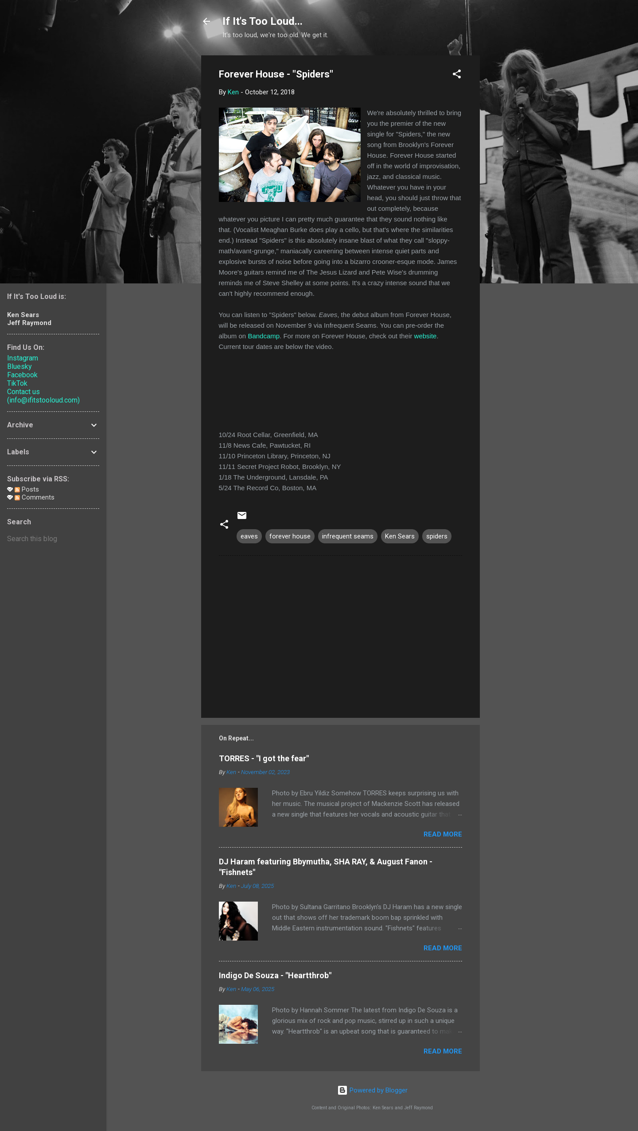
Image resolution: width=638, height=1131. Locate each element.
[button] (456, 75)
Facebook (22, 375)
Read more (443, 834)
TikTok (17, 383)
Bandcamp (264, 336)
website (425, 336)
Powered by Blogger (372, 1090)
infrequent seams (347, 536)
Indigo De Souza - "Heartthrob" (275, 975)
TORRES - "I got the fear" (264, 758)
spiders (436, 536)
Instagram (22, 358)
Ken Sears (400, 536)
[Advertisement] (515, 188)
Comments (34, 497)
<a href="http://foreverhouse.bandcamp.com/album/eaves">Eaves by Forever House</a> (340, 389)
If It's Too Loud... (262, 21)
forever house (290, 536)
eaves (249, 536)
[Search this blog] (53, 539)
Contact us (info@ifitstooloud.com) (43, 395)
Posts (27, 489)
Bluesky (19, 366)
